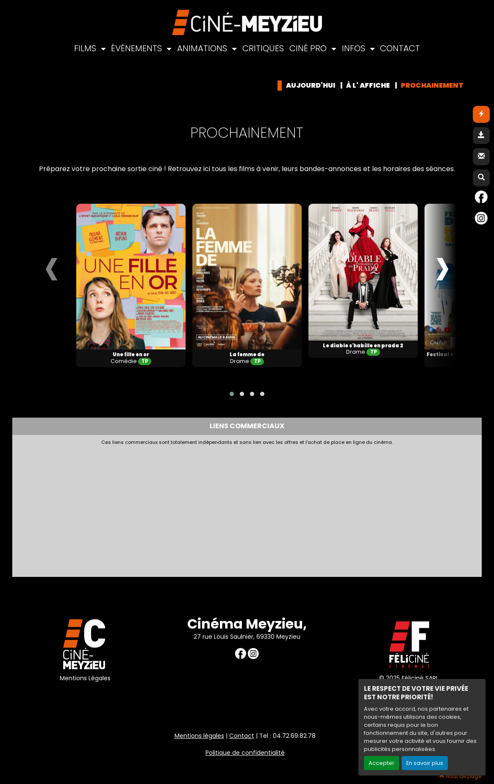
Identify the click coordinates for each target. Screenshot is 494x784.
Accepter (381, 763)
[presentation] (52, 266)
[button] (232, 394)
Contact (241, 735)
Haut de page (460, 776)
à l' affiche (368, 85)
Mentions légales (199, 735)
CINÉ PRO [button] (309, 48)
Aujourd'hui (310, 85)
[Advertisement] (222, 509)
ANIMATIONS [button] (203, 48)
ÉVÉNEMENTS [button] (137, 48)
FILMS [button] (86, 48)
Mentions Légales (85, 678)
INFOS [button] (354, 48)
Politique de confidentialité (245, 752)
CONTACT (400, 48)
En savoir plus (424, 763)
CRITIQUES (263, 48)
